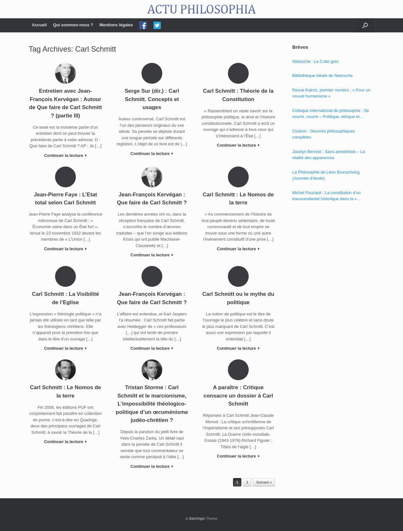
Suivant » (264, 482)
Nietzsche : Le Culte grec (315, 61)
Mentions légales (116, 24)
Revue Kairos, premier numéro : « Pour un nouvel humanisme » (331, 93)
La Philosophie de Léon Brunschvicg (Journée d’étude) (325, 175)
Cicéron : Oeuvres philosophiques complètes (323, 134)
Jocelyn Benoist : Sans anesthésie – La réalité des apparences (328, 154)
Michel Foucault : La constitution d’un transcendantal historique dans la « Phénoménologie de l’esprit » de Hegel (328, 196)
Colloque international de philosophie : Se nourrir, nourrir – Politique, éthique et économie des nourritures (330, 114)
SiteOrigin (197, 518)
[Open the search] (365, 25)
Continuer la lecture (65, 155)
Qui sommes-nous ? (73, 24)
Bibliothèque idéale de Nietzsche (322, 75)
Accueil (39, 24)
